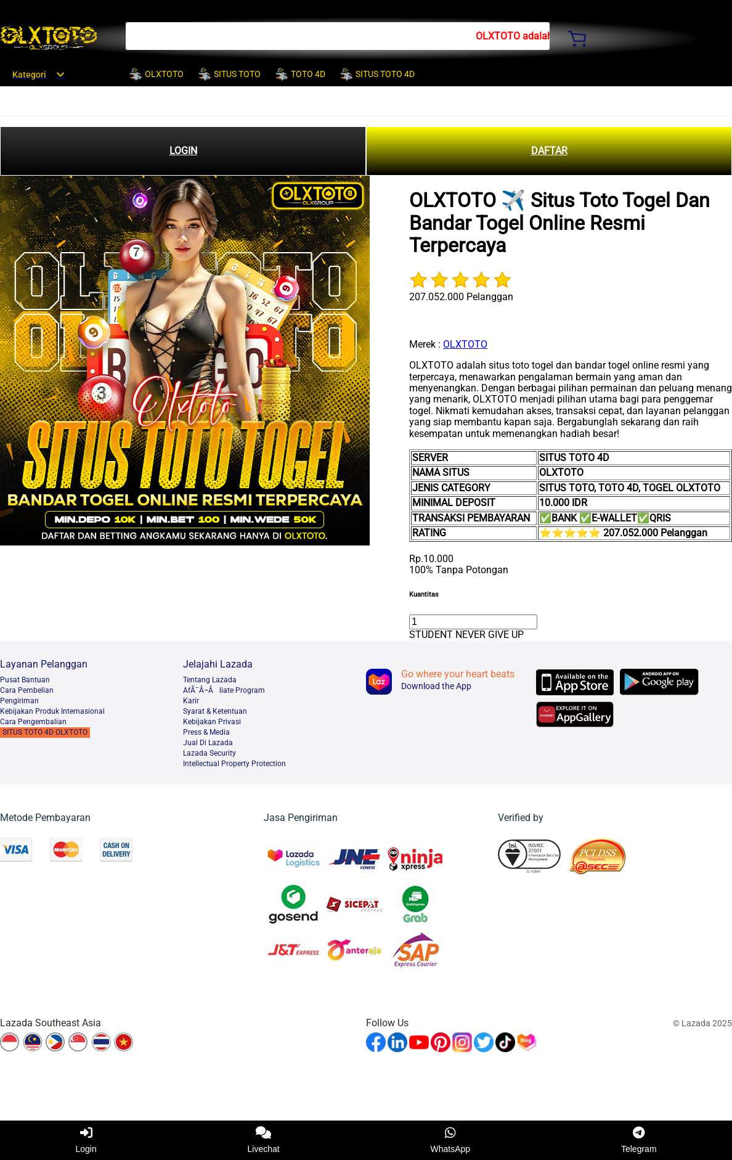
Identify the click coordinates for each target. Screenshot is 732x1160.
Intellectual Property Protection (234, 763)
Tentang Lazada (210, 680)
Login (85, 1140)
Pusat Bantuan (25, 680)
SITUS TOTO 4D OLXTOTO (44, 732)
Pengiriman (19, 700)
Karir (191, 700)
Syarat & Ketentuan (215, 711)
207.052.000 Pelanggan (461, 297)
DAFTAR (549, 151)
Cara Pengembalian (33, 721)
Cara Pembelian (27, 690)
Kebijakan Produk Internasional (52, 711)
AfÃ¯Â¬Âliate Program (224, 690)
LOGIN (183, 151)
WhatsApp (451, 1140)
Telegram (639, 1140)
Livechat (264, 1140)
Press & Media (206, 732)
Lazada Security (209, 753)
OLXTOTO (465, 344)
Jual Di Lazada (208, 742)
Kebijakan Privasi (212, 721)
